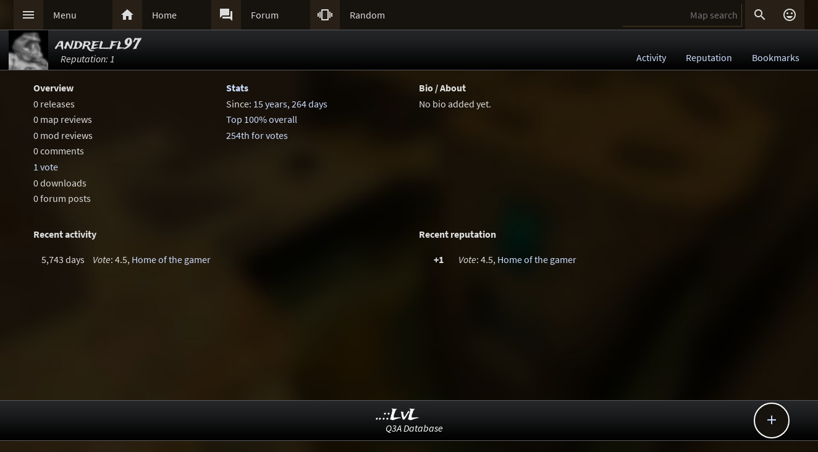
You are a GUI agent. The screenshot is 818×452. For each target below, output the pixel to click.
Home (164, 15)
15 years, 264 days (290, 104)
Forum (265, 15)
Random (367, 15)
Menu (65, 15)
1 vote (45, 167)
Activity (651, 57)
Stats (237, 88)
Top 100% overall (261, 119)
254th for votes (257, 135)
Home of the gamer (171, 259)
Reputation (709, 57)
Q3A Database (414, 428)
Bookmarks (775, 57)
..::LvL (397, 415)
